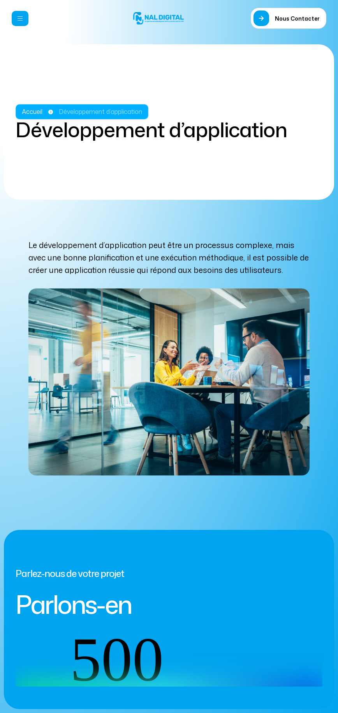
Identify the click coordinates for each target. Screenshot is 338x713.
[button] (288, 18)
